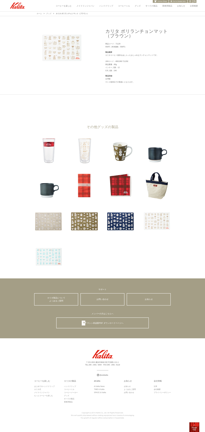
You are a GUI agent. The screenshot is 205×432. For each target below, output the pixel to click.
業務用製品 (68, 403)
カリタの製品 (70, 382)
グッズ (48, 14)
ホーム (39, 14)
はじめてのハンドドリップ (44, 388)
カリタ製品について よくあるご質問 (56, 299)
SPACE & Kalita (100, 394)
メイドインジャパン (42, 394)
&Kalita (97, 382)
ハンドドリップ (70, 388)
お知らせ (149, 300)
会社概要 (157, 391)
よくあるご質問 (130, 391)
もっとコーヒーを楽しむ (43, 397)
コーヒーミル (69, 391)
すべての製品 (69, 400)
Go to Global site (178, 1)
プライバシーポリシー (162, 394)
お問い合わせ (102, 300)
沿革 (155, 388)
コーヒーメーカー (71, 394)
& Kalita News (99, 388)
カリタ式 (37, 391)
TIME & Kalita (99, 391)
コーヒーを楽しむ (42, 382)
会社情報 (158, 382)
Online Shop (160, 1)
